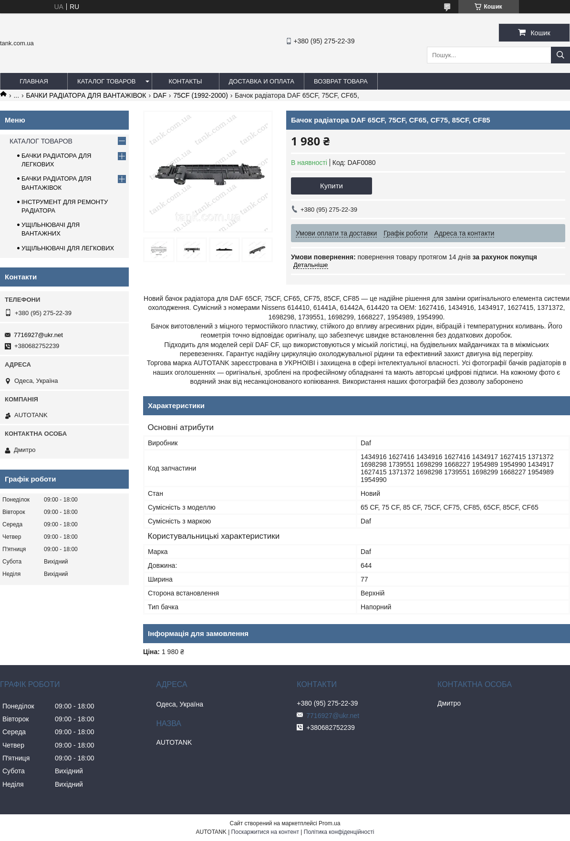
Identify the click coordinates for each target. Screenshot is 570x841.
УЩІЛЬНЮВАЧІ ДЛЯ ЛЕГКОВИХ (67, 248)
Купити (331, 186)
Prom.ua (329, 823)
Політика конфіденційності (339, 832)
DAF (159, 95)
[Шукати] (560, 55)
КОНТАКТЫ (185, 81)
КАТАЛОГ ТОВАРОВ (106, 81)
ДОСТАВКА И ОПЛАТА (261, 81)
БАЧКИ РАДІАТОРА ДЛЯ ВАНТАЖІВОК (86, 95)
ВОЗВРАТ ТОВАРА (341, 81)
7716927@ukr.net (38, 334)
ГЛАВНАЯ (34, 81)
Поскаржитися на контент (265, 832)
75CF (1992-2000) (200, 95)
